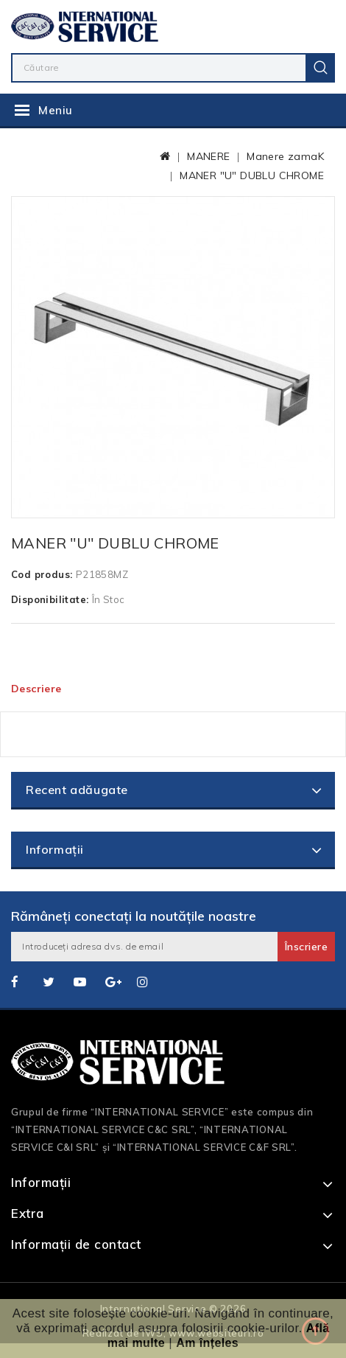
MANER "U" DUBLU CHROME (252, 175)
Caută (320, 68)
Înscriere (306, 946)
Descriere (36, 688)
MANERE (208, 156)
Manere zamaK (285, 156)
